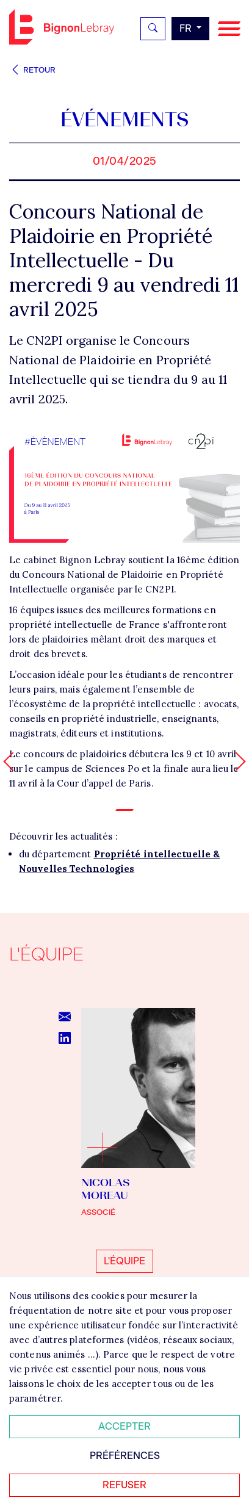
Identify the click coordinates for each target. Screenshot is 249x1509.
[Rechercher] (152, 28)
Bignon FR (61, 27)
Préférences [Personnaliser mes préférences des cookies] (125, 1455)
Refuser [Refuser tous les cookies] (124, 1485)
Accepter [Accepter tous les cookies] (124, 1426)
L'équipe (124, 1261)
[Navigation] (229, 29)
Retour (32, 69)
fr (186, 28)
